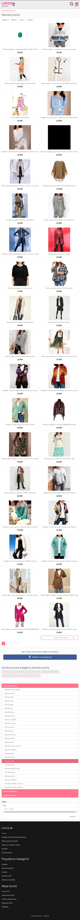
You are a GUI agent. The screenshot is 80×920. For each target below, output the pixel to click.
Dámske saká (9, 731)
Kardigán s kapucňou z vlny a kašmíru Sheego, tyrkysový (59, 561)
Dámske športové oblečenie (14, 787)
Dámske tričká (9, 697)
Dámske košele (9, 738)
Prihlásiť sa (6, 891)
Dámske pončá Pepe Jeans (50, 672)
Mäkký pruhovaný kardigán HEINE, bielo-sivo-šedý (59, 493)
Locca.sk (46, 916)
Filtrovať (72, 816)
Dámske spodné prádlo (12, 769)
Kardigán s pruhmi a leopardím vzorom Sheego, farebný (20, 390)
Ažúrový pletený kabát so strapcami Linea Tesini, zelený (59, 356)
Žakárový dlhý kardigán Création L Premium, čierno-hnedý (20, 459)
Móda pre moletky (11, 720)
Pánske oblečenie (10, 791)
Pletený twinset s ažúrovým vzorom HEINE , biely (59, 459)
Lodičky (4, 872)
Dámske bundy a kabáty (12, 690)
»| (18, 644)
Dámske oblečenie (9, 10)
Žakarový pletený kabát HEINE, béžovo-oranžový (20, 83)
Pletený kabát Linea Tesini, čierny (59, 322)
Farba (22, 20)
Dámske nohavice (10, 723)
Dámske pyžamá (10, 776)
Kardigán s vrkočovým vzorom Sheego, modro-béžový (59, 527)
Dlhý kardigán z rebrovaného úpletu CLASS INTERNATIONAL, (20, 629)
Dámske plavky (9, 765)
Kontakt (4, 849)
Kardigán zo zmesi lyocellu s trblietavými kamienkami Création (60, 117)
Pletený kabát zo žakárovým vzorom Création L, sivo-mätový (20, 186)
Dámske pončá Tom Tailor (31, 676)
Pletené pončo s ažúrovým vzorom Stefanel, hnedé (59, 186)
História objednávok (9, 899)
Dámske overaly (10, 757)
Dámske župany (10, 772)
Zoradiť (30, 20)
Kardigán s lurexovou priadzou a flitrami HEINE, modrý (59, 629)
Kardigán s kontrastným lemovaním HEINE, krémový (20, 561)
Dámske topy (9, 701)
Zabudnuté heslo (8, 895)
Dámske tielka (9, 705)
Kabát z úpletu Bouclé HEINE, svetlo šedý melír (59, 220)
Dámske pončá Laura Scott (11, 672)
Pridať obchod (7, 853)
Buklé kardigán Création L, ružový (59, 254)
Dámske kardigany (11, 750)
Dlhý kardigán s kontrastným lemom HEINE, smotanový (59, 83)
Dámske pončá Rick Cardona (11, 676)
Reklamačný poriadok (9, 841)
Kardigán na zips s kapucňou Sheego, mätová (20, 424)
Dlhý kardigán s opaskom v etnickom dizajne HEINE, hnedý (59, 595)
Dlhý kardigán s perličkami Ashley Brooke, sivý (20, 356)
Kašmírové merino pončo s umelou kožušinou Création (20, 527)
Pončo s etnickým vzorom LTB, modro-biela (59, 288)
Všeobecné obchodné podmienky (14, 837)
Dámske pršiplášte (11, 780)
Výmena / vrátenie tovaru (11, 845)
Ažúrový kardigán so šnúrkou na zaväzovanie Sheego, (59, 49)
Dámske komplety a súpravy (14, 784)
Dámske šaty (9, 708)
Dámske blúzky (9, 712)
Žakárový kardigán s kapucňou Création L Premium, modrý (59, 152)
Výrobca (5, 20)
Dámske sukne (9, 727)
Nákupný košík (7, 903)
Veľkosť (14, 20)
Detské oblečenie (9, 795)
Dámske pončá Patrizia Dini (30, 672)
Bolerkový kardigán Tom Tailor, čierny (20, 288)
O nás (4, 833)
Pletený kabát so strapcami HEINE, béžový (20, 322)
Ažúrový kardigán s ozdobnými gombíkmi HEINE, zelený (20, 49)
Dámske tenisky (7, 868)
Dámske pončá (9, 761)
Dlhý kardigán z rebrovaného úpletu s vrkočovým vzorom (20, 595)
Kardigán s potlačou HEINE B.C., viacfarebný (20, 220)
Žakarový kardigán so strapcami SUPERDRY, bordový (59, 424)
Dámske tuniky (9, 716)
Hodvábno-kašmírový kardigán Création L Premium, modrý (20, 254)
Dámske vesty (9, 742)
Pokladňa (5, 907)
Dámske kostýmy (10, 735)
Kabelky (4, 864)
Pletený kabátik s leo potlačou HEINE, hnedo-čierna (20, 493)
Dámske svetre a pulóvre (13, 746)
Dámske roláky (9, 753)
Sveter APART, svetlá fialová (20, 117)
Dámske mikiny (10, 693)
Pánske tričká (6, 876)
